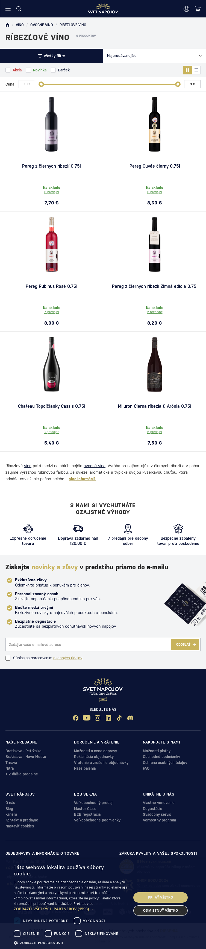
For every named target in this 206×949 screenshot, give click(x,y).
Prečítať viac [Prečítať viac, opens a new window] (83, 903)
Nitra (9, 768)
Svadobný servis (157, 814)
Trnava (11, 762)
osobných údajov (67, 658)
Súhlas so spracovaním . (44, 658)
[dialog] (103, 904)
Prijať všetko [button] (160, 897)
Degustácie (152, 808)
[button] (71, 908)
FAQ (146, 768)
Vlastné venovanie (159, 802)
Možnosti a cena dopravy (95, 751)
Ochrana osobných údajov (165, 762)
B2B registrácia (87, 814)
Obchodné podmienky (161, 756)
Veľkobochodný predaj (93, 802)
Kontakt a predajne (21, 820)
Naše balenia (85, 768)
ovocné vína (94, 465)
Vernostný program (159, 820)
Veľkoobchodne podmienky (97, 820)
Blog (9, 808)
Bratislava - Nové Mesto (25, 756)
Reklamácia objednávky (94, 756)
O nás (10, 802)
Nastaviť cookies (19, 826)
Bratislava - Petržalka (23, 751)
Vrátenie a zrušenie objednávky (101, 762)
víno (27, 465)
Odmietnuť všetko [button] (160, 910)
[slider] (41, 84)
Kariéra (11, 814)
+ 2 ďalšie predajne (21, 774)
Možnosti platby (156, 751)
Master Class (85, 808)
